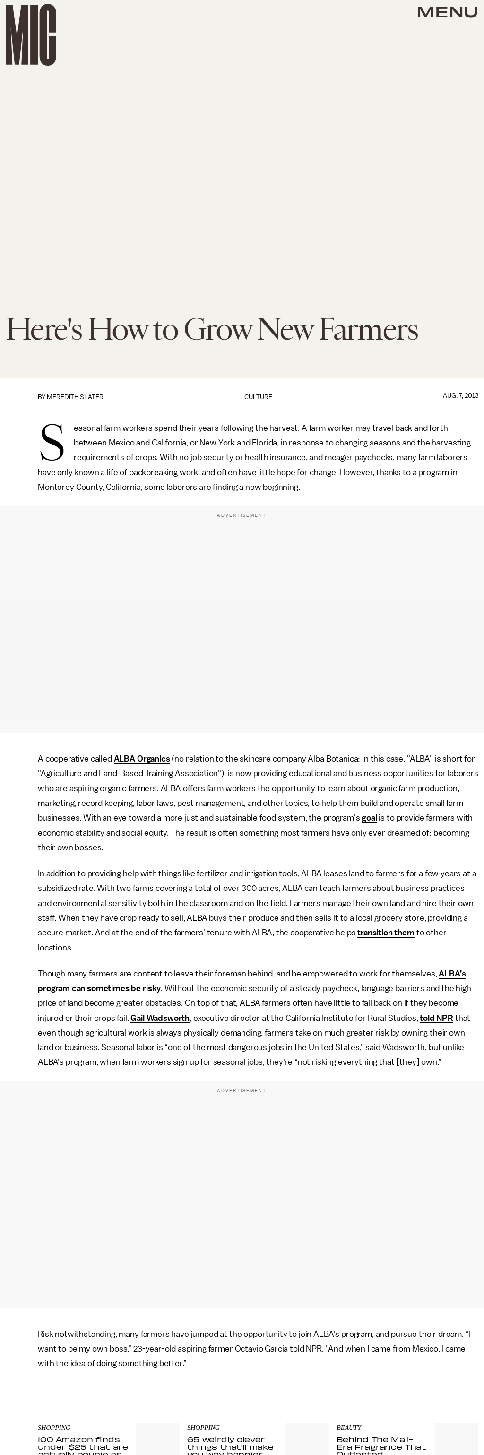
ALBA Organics (142, 758)
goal (369, 817)
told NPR (436, 1018)
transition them (386, 932)
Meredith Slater (75, 397)
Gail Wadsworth (160, 1018)
